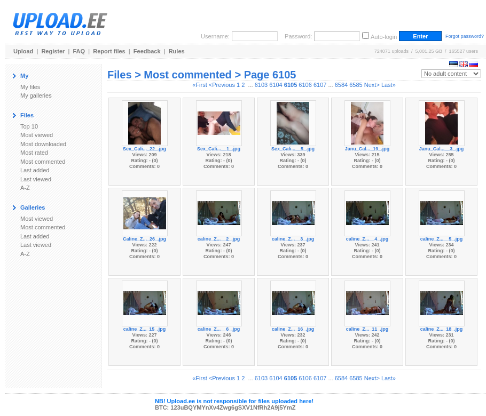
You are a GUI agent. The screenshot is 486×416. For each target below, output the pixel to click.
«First (199, 85)
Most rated (34, 152)
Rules (177, 51)
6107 (319, 85)
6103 (261, 85)
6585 (355, 85)
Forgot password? (464, 36)
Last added (34, 170)
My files (30, 87)
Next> (372, 85)
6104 (275, 85)
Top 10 (29, 126)
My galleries (36, 95)
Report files (109, 51)
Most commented (42, 161)
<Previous (222, 85)
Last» (388, 85)
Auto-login (384, 37)
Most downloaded (43, 144)
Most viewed (36, 135)
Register (53, 51)
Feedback (147, 51)
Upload (23, 51)
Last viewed (35, 179)
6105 (290, 85)
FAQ (79, 51)
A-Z (25, 188)
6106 (305, 85)
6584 (341, 85)
